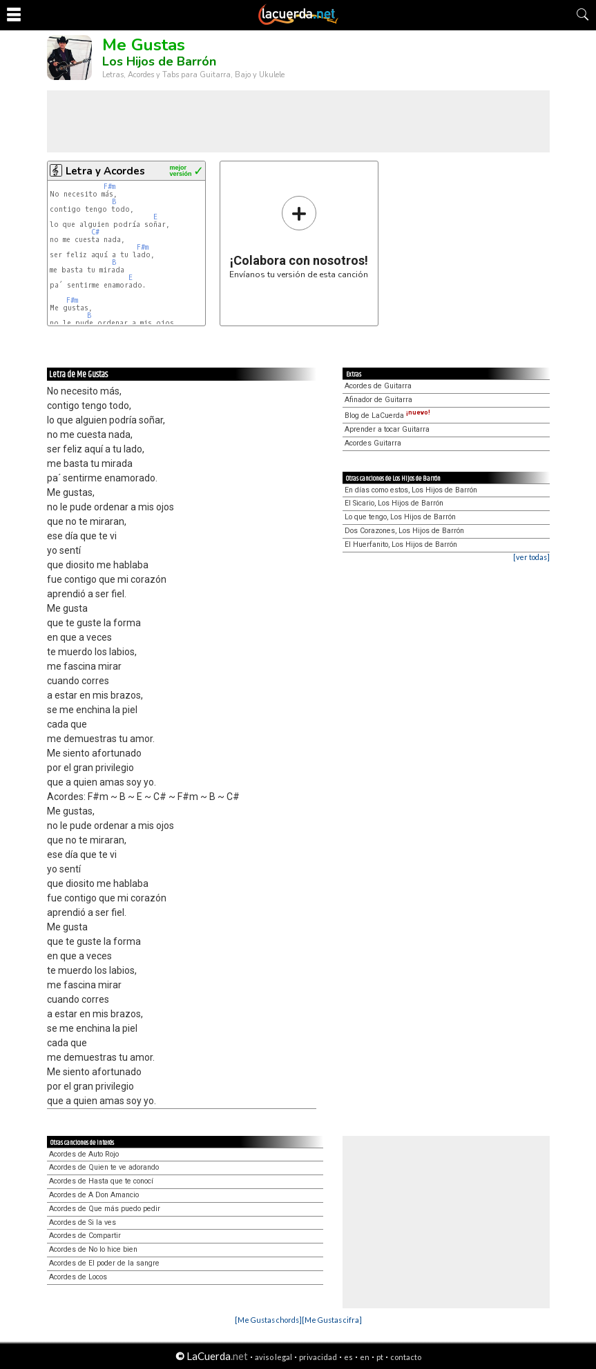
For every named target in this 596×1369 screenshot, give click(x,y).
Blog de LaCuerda (387, 415)
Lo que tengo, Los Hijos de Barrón (400, 516)
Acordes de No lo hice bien (93, 1249)
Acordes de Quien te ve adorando (104, 1167)
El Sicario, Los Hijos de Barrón (394, 503)
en (364, 1356)
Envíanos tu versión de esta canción (298, 237)
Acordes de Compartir (85, 1235)
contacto (405, 1356)
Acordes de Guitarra (378, 385)
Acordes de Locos (78, 1276)
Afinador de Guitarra (378, 399)
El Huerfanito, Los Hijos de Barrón (401, 544)
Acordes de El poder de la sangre (104, 1263)
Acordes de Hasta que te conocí (101, 1181)
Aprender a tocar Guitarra (387, 429)
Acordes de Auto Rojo (84, 1154)
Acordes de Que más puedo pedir (104, 1208)
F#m (109, 186)
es (348, 1356)
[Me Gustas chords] (268, 1319)
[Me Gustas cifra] (332, 1319)
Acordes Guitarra (373, 443)
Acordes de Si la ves (82, 1222)
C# (95, 232)
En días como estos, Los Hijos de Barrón (411, 490)
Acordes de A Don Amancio (94, 1194)
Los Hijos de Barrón (159, 61)
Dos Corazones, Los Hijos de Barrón (404, 530)
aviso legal (273, 1356)
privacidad (318, 1356)
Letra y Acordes (105, 171)
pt (379, 1356)
